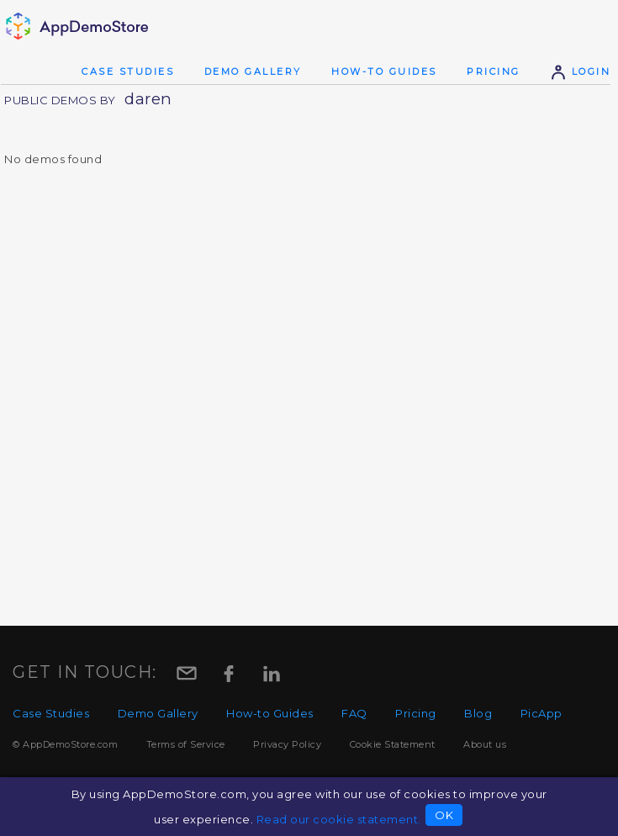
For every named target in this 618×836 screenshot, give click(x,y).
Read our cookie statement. (338, 819)
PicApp (541, 713)
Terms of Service (185, 744)
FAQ (354, 713)
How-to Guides (384, 71)
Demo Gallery (253, 71)
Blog (478, 713)
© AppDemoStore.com (65, 744)
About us (484, 744)
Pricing (493, 71)
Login (580, 71)
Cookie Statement (393, 744)
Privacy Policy (287, 744)
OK (444, 815)
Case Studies (128, 71)
